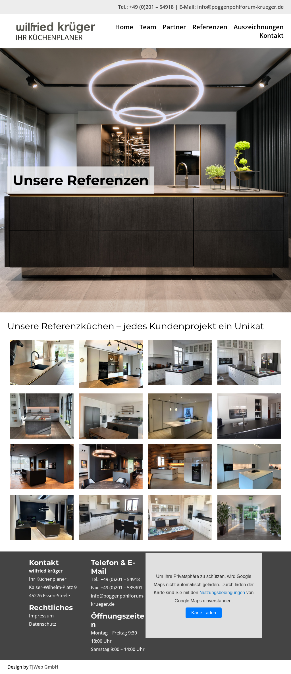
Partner (174, 28)
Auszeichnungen (259, 28)
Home (124, 28)
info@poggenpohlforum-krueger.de (240, 6)
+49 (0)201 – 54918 (151, 6)
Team (148, 28)
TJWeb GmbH (44, 667)
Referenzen (209, 28)
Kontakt (271, 36)
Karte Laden (203, 612)
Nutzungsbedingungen (222, 592)
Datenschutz (42, 624)
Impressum (41, 616)
